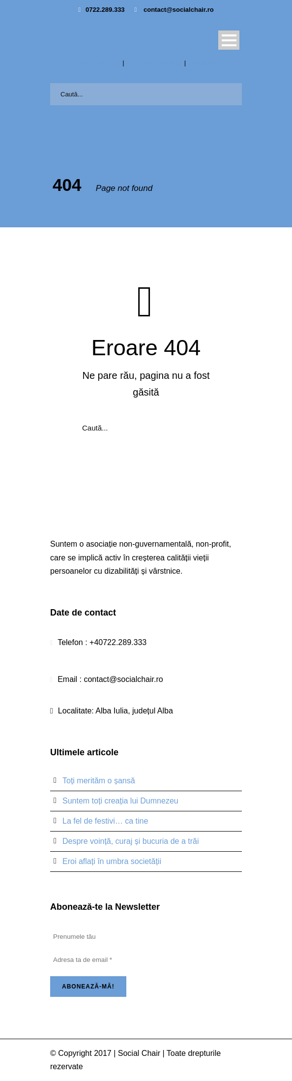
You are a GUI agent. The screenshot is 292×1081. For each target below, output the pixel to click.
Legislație (205, 62)
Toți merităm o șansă (98, 780)
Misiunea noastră (154, 62)
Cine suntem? (97, 62)
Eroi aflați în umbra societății (111, 861)
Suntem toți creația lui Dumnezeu (120, 801)
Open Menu (228, 40)
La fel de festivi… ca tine (105, 821)
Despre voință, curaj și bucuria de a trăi (130, 841)
